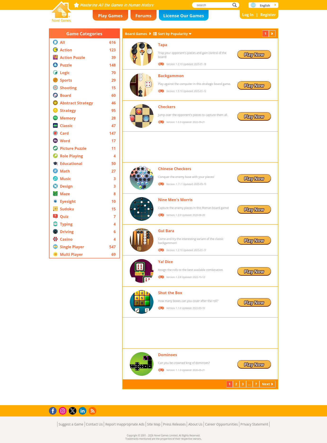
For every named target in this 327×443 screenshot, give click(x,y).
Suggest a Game (71, 424)
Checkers (166, 106)
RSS (93, 411)
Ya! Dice (165, 261)
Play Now (254, 54)
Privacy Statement (254, 424)
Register (268, 14)
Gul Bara (166, 230)
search (235, 5)
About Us (195, 424)
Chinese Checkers (174, 168)
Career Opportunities (221, 424)
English (265, 6)
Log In (247, 14)
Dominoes (167, 354)
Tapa (162, 44)
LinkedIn (83, 411)
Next (272, 33)
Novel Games (61, 10)
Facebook (54, 410)
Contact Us (94, 424)
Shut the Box (170, 292)
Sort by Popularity (173, 33)
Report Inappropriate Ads (124, 424)
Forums (143, 15)
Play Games (110, 15)
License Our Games (183, 15)
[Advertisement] (84, 332)
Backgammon (171, 75)
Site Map (154, 424)
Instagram (63, 410)
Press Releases (174, 424)
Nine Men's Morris (175, 199)
